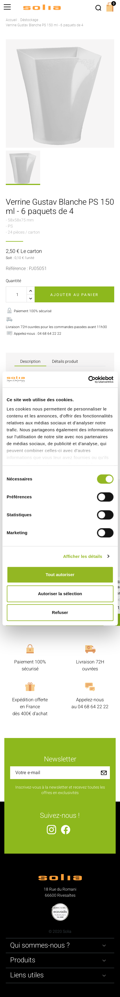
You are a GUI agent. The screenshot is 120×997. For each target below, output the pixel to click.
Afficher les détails (82, 556)
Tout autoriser (60, 574)
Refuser (60, 612)
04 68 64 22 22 (93, 706)
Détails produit (65, 361)
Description (30, 361)
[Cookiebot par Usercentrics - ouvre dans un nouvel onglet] (88, 379)
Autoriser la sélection (60, 593)
